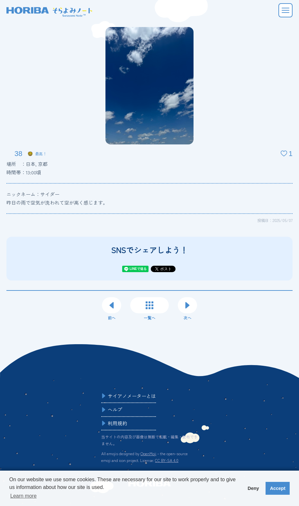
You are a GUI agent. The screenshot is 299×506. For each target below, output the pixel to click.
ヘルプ (115, 409)
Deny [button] (253, 488)
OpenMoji (148, 453)
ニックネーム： (32, 194)
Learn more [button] (23, 496)
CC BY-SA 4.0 (166, 460)
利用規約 (117, 423)
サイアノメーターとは (132, 395)
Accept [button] (277, 488)
